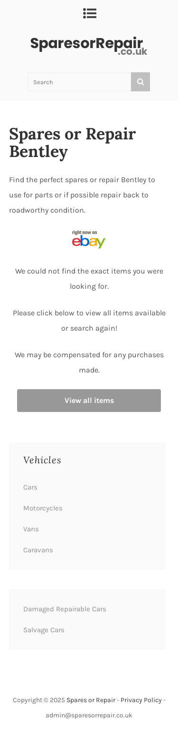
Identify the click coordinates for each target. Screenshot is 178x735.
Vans (31, 529)
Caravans (38, 550)
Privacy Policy (141, 700)
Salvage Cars (44, 630)
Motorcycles (43, 508)
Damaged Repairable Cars (64, 609)
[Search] (140, 81)
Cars (30, 487)
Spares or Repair (90, 700)
